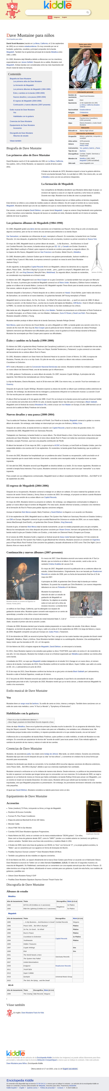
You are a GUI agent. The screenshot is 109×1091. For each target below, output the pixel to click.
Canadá (66, 246)
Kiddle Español (12, 1088)
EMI (11, 519)
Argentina (96, 540)
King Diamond (28, 272)
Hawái (67, 293)
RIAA (69, 901)
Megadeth (82, 89)
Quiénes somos (32, 1088)
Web (50, 17)
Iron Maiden (50, 310)
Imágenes (57, 17)
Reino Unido (64, 282)
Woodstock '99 (40, 405)
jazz (44, 236)
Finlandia (61, 587)
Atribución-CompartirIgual (47, 1060)
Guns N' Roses (65, 313)
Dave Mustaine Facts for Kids (32, 1012)
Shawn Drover (64, 530)
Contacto (60, 1088)
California (90, 105)
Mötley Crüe (77, 423)
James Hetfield (27, 62)
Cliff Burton (77, 303)
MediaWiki (72, 1086)
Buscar (87, 12)
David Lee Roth (79, 313)
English (64, 17)
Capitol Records (37, 267)
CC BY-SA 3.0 (40, 1083)
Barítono (83, 151)
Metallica (83, 158)
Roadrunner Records (63, 966)
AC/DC (57, 445)
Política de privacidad (47, 1088)
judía (29, 754)
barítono (35, 703)
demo (32, 229)
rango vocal (25, 703)
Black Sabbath (91, 402)
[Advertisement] (54, 26)
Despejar (83, 12)
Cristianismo (84, 112)
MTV (8, 367)
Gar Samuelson (12, 236)
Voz (81, 148)
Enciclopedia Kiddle (44, 1058)
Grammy (10, 384)
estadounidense (30, 46)
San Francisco (45, 252)
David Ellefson (35, 210)
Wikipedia (42, 1086)
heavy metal (64, 537)
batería (91, 148)
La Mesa (83, 105)
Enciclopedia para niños (14, 39)
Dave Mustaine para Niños (17, 1063)
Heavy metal (84, 145)
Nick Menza (11, 325)
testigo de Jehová (51, 754)
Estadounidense (85, 110)
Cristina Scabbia (54, 564)
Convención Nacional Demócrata (44, 367)
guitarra (85, 148)
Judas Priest (53, 632)
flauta (98, 148)
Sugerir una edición (70, 1069)
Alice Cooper (42, 280)
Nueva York (92, 239)
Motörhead (51, 272)
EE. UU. (58, 246)
